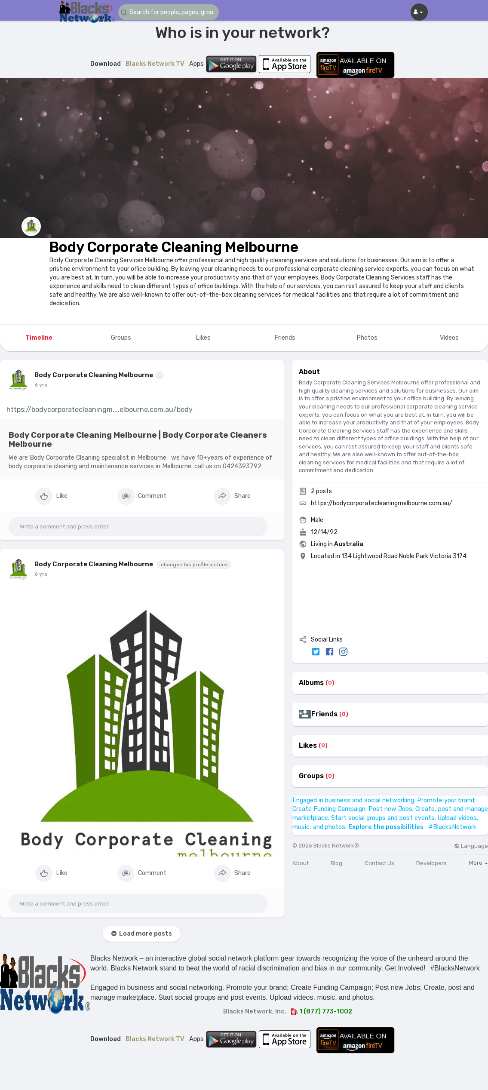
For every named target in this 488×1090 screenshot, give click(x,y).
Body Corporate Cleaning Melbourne (173, 247)
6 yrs (40, 385)
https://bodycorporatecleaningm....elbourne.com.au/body (99, 409)
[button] (169, 12)
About (300, 863)
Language (471, 846)
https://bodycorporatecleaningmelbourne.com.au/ (381, 503)
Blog (336, 863)
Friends (324, 714)
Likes (308, 745)
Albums (311, 682)
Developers (431, 863)
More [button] (478, 863)
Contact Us (379, 863)
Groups (311, 776)
